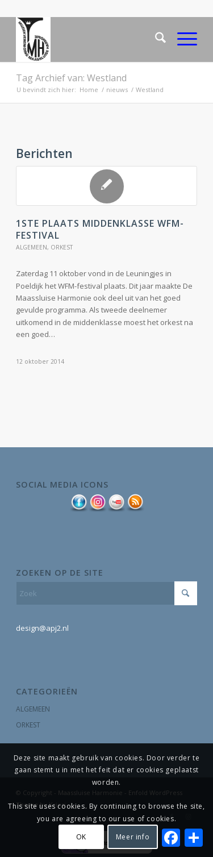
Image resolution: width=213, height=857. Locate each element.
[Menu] (181, 39)
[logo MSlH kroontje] (88, 39)
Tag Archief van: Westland (71, 78)
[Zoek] (155, 39)
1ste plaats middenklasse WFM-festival (100, 229)
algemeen (31, 247)
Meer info (132, 837)
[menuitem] (155, 39)
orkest (62, 247)
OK (81, 837)
